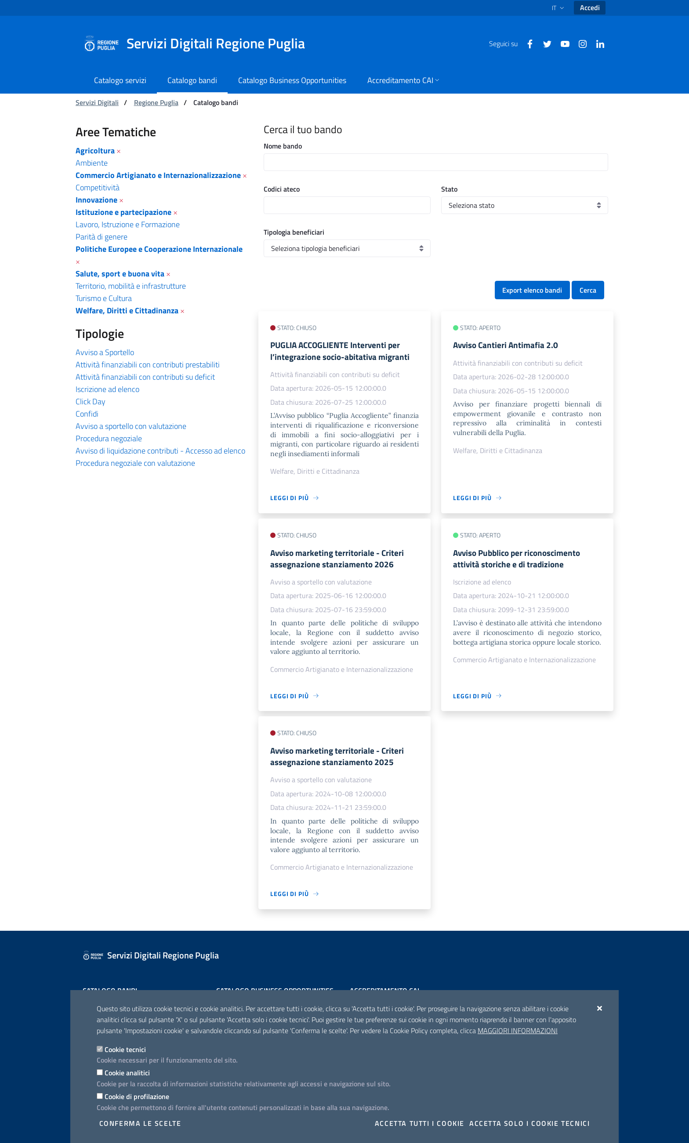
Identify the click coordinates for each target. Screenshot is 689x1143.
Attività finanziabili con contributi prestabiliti (148, 364)
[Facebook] (526, 43)
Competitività (98, 187)
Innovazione (96, 200)
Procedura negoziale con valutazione (135, 463)
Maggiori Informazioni (518, 1030)
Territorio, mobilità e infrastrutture (131, 286)
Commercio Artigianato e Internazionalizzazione (158, 175)
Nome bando (283, 146)
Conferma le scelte (140, 1123)
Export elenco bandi (532, 290)
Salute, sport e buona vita (120, 273)
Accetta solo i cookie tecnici (529, 1123)
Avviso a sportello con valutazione (131, 426)
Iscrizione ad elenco (107, 389)
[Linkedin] (597, 43)
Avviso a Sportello (105, 352)
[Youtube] (561, 43)
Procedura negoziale (109, 438)
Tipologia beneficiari (294, 232)
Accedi (590, 7)
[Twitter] (544, 43)
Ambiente (92, 163)
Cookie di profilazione (137, 1096)
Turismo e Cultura (104, 298)
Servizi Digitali (97, 102)
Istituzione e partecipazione (123, 212)
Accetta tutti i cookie (419, 1123)
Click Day (90, 401)
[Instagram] (579, 43)
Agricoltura (95, 150)
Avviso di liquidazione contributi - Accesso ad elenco (160, 451)
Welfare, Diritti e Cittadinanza (127, 310)
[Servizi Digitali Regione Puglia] (199, 43)
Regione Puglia (156, 102)
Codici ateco (282, 189)
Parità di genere (101, 237)
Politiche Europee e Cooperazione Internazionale (159, 249)
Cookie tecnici (125, 1049)
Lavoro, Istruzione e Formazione (128, 224)
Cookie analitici (127, 1072)
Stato (449, 189)
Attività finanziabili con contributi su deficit (145, 377)
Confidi (87, 414)
